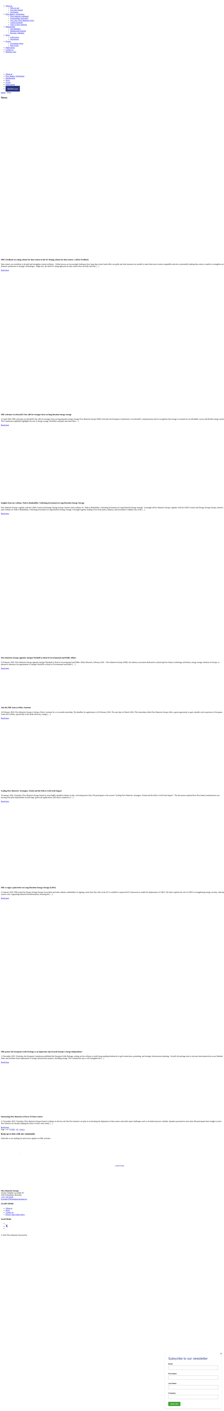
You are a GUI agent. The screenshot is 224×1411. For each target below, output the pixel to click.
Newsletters (14, 39)
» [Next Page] (19, 1129)
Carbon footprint (16, 23)
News (8, 35)
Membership (10, 27)
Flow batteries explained (19, 16)
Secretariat (14, 12)
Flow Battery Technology (15, 14)
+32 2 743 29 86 (7, 1197)
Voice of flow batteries (18, 25)
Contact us (9, 50)
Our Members (15, 29)
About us (9, 6)
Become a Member (17, 33)
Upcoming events (16, 43)
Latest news (14, 37)
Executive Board (16, 10)
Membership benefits (18, 31)
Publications (10, 48)
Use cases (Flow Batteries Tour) (22, 20)
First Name (12, 1144)
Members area (11, 52)
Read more (5, 270)
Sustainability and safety (19, 18)
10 (17, 1129)
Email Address (14, 1154)
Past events (14, 46)
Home (3, 93)
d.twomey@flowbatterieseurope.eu (14, 1199)
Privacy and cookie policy (15, 1215)
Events (8, 41)
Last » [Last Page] (22, 1129)
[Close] (221, 1353)
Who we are (14, 8)
